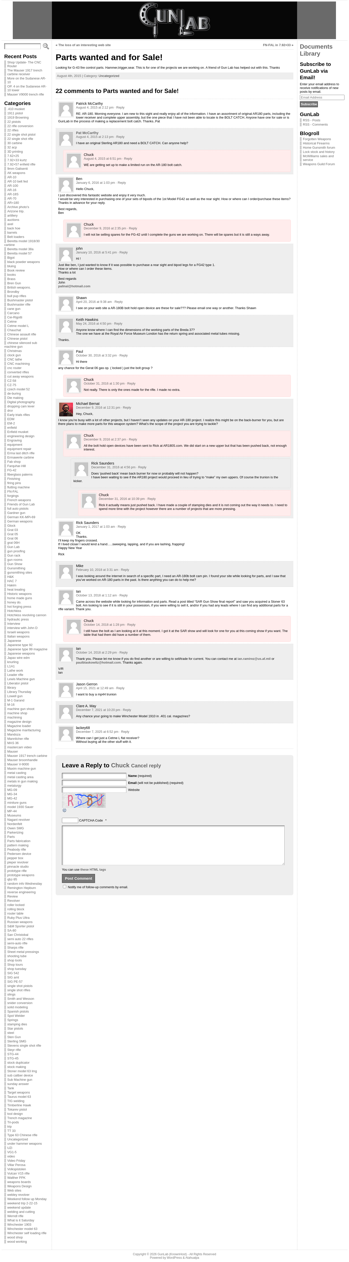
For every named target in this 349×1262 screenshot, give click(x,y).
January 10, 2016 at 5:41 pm (96, 252)
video (11, 1156)
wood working (17, 1241)
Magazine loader (19, 726)
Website (134, 790)
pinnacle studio (18, 866)
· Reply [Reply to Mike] (124, 570)
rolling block (15, 909)
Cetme (12, 321)
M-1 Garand (15, 700)
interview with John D (22, 628)
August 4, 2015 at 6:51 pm (102, 158)
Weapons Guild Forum (319, 164)
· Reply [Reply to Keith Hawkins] (117, 323)
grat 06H (13, 543)
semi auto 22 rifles (20, 939)
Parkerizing (15, 832)
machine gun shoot (20, 709)
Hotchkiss (14, 611)
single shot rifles (18, 990)
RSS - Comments (315, 124)
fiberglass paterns (20, 474)
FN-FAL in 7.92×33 (277, 45)
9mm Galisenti (17, 168)
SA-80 (11, 930)
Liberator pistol (17, 683)
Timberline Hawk (19, 1105)
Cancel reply (146, 765)
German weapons (20, 521)
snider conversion (19, 1003)
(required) (140, 776)
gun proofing (16, 551)
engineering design (20, 436)
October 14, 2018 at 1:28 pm (104, 624)
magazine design (19, 722)
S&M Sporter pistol (20, 926)
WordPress (174, 1257)
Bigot (11, 257)
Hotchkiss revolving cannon (26, 615)
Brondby (13, 292)
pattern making (18, 845)
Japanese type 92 (20, 645)
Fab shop (14, 462)
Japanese (14, 641)
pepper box (15, 858)
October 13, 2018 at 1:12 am (96, 595)
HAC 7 (12, 581)
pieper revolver (18, 862)
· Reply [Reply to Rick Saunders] (141, 467)
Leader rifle (15, 675)
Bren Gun (14, 283)
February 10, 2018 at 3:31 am (97, 570)
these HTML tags (93, 877)
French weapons (19, 500)
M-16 (11, 704)
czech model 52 (18, 389)
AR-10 (11, 177)
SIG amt (13, 977)
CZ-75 (11, 385)
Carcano (13, 313)
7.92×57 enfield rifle (21, 164)
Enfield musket (17, 432)
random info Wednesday (24, 883)
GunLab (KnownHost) (172, 1254)
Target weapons (18, 1092)
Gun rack (13, 555)
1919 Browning (18, 117)
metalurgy (14, 785)
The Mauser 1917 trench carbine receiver (24, 72)
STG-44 (13, 1054)
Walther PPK (16, 1178)
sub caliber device (20, 1075)
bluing (11, 266)
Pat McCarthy (87, 133)
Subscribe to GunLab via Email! (315, 70)
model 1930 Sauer (20, 807)
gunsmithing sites (19, 572)
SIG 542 (13, 973)
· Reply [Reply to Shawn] (118, 302)
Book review (16, 270)
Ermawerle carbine (20, 457)
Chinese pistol (17, 338)
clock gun (14, 355)
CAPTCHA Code (91, 820)
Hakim (11, 585)
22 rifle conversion (20, 126)
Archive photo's (18, 207)
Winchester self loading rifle (26, 1233)
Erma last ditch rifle (21, 453)
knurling (13, 662)
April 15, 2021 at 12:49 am (95, 688)
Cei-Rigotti (14, 317)
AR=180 (13, 203)
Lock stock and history (319, 152)
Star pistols (15, 1028)
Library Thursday (19, 692)
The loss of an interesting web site (84, 45)
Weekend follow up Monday (27, 1199)
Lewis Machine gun (21, 679)
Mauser (12, 751)
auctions (13, 220)
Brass (11, 279)
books (11, 275)
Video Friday (16, 1160)
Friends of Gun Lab (21, 504)
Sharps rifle (15, 947)
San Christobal (17, 935)
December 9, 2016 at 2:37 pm (105, 439)
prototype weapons (20, 875)
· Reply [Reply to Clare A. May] (126, 710)
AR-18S (13, 194)
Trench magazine (19, 1118)
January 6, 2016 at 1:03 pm (95, 183)
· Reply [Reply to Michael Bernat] (126, 407)
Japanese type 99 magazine (27, 649)
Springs (12, 1020)
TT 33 (11, 1131)
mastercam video (19, 747)
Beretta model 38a (20, 249)
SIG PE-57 (15, 981)
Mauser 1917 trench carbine (27, 756)
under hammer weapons (24, 1143)
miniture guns (17, 802)
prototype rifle (17, 871)
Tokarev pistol (17, 1109)
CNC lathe (14, 359)
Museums (14, 815)
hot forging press (19, 606)
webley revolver (18, 1195)
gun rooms (14, 560)
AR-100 (12, 186)
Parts (11, 837)
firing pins (14, 483)
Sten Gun (14, 1037)
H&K (10, 577)
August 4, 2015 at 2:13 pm (95, 137)
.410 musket (16, 109)
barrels (12, 232)
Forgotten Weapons (317, 139)
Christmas (14, 351)
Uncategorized (17, 1139)
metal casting (16, 773)
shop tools (14, 960)
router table (15, 913)
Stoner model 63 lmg (22, 1071)
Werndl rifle (15, 1216)
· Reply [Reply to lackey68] (124, 732)
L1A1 (11, 666)
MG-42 (12, 798)
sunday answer (18, 1084)
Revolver (13, 901)
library (11, 687)
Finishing (13, 479)
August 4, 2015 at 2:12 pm (95, 107)
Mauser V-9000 (18, 764)
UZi (9, 1148)
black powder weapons (23, 262)
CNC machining (18, 364)
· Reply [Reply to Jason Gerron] (120, 688)
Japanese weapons (21, 653)
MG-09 (12, 790)
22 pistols (14, 122)
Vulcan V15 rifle (18, 1173)
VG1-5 (12, 1152)
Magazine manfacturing (24, 730)
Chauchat (14, 330)
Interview (13, 623)
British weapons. (19, 287)
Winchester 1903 (19, 1224)
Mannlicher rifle (18, 739)
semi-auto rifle (17, 943)
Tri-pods (13, 1122)
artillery (12, 215)
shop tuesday (16, 969)
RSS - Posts (311, 120)
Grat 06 (12, 538)
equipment (14, 444)
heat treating (16, 589)
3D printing (15, 151)
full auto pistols (18, 508)
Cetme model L (18, 326)
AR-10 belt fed (17, 181)
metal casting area (20, 777)
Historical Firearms (316, 143)
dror (10, 410)
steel (10, 1033)
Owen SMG (15, 828)
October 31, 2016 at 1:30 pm (104, 383)
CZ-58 (11, 381)
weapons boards (19, 1182)
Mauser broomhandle (22, 760)
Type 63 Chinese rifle (22, 1135)
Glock (11, 525)
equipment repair (19, 449)
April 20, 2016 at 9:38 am (94, 302)
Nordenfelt (14, 824)
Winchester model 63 (22, 1229)
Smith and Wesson (20, 999)
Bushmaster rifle (18, 304)
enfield (12, 427)
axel (10, 224)
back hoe (13, 228)
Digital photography (21, 402)
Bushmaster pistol (20, 300)
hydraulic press (18, 619)
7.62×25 (13, 156)
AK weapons (16, 173)
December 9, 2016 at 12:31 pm (98, 407)
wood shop (15, 1237)
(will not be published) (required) (156, 783)
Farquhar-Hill (16, 466)
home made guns (19, 598)
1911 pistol (15, 113)
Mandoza (14, 734)
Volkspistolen (16, 1169)
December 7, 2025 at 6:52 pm (97, 732)
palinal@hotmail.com (74, 286)
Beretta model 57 (19, 253)
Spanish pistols (18, 1011)
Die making (15, 398)
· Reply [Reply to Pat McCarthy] (120, 137)
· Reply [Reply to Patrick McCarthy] (120, 107)
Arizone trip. (15, 211)
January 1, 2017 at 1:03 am (95, 526)
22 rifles (13, 130)
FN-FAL (12, 491)
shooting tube (17, 956)
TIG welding (15, 1101)
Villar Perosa (16, 1165)
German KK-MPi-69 (21, 517)
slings (11, 994)
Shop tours (15, 964)
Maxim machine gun (21, 768)
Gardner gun (16, 513)
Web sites (14, 1190)
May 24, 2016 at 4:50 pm (94, 323)
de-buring (14, 393)
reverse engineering (21, 892)
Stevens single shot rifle (24, 1045)
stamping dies (17, 1024)
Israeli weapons (18, 632)
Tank (10, 1088)
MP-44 (12, 811)
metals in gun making (22, 781)
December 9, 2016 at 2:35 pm (105, 228)
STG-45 (13, 1058)
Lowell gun (15, 696)
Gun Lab (13, 547)
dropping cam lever (21, 406)
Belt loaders (15, 237)
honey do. (14, 602)
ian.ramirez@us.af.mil (254, 659)
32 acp (12, 147)
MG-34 (12, 794)
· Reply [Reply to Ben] (121, 183)
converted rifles (18, 372)
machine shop (17, 713)
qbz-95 (12, 879)
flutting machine (18, 487)
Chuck (120, 765)
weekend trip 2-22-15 (22, 1203)
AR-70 (11, 198)
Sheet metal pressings (23, 952)
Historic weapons (19, 594)
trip (9, 1126)
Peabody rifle (16, 849)
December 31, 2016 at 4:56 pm (113, 467)
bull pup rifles (16, 296)
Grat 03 (12, 530)
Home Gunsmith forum (319, 147)
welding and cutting (21, 1212)
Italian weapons (18, 636)
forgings (13, 496)
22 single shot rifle (20, 139)
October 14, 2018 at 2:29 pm (96, 652)
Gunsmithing (16, 568)
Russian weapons (20, 922)
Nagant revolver (18, 820)
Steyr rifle (14, 1050)
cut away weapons (20, 376)
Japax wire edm (18, 658)
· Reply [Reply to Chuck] (127, 158)
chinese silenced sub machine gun (20, 344)
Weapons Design (19, 1186)
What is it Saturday (20, 1220)
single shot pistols (20, 986)
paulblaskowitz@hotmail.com (98, 662)
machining (14, 717)
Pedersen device (19, 854)
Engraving (14, 440)
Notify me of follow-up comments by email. (98, 894)
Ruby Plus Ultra (18, 918)
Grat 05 (12, 534)
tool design (15, 1114)
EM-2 (11, 423)
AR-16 (11, 190)
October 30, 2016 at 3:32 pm (96, 355)
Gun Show (14, 564)
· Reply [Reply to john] (123, 252)
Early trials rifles (18, 415)
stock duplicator (18, 1062)
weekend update (19, 1207)
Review (12, 896)
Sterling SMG (16, 1041)
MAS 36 (13, 743)
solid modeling (17, 1007)
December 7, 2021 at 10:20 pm (98, 710)
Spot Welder (16, 1016)
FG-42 (11, 470)
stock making (16, 1067)
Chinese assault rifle (21, 334)
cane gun (14, 309)
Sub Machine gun (19, 1079)
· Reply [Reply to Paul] (123, 355)
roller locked (16, 905)
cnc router (14, 368)
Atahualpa (192, 1257)
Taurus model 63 (19, 1097)
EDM (10, 419)
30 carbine (14, 143)
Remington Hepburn (21, 888)
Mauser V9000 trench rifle (25, 94)
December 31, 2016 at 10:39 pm (122, 499)
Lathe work (15, 670)
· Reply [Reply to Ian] (123, 595)
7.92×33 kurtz (17, 160)
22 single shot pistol (21, 134)
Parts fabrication (18, 841)
